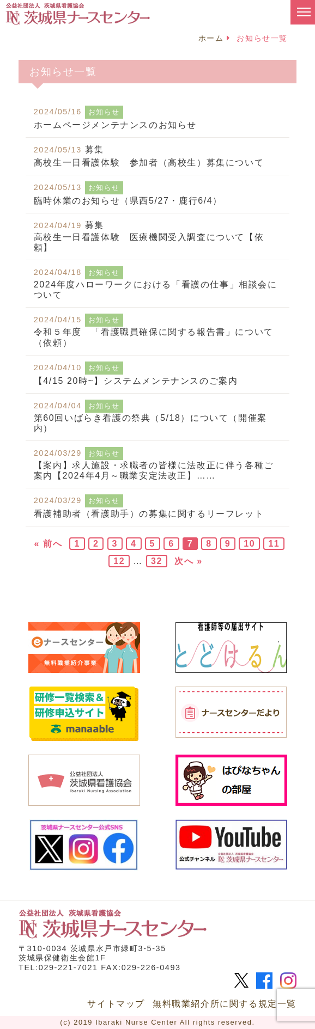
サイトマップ (116, 1003)
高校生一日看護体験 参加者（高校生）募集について (149, 162)
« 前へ (48, 543)
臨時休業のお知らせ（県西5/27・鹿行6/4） (128, 200)
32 (156, 561)
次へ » (188, 561)
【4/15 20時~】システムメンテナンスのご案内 (136, 380)
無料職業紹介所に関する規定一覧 (224, 1003)
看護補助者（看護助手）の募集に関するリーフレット (149, 513)
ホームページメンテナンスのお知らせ (115, 125)
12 (119, 561)
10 (249, 543)
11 (274, 543)
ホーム (211, 38)
